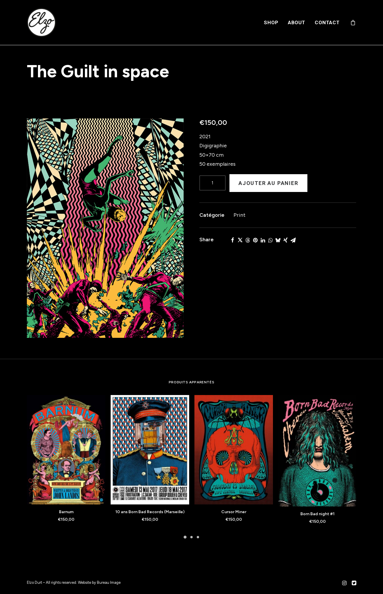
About (296, 22)
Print (240, 215)
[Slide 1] (185, 537)
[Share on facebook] (232, 240)
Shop (271, 22)
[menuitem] (271, 22)
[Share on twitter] (239, 240)
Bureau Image (109, 582)
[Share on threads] (247, 240)
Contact (327, 22)
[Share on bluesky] (277, 240)
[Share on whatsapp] (270, 240)
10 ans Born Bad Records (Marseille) (149, 511)
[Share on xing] (285, 240)
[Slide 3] (198, 537)
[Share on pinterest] (255, 240)
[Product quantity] (212, 183)
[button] (105, 228)
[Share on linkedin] (262, 240)
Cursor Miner (233, 511)
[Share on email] (293, 240)
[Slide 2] (191, 537)
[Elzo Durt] (41, 22)
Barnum (66, 511)
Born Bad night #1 (317, 513)
